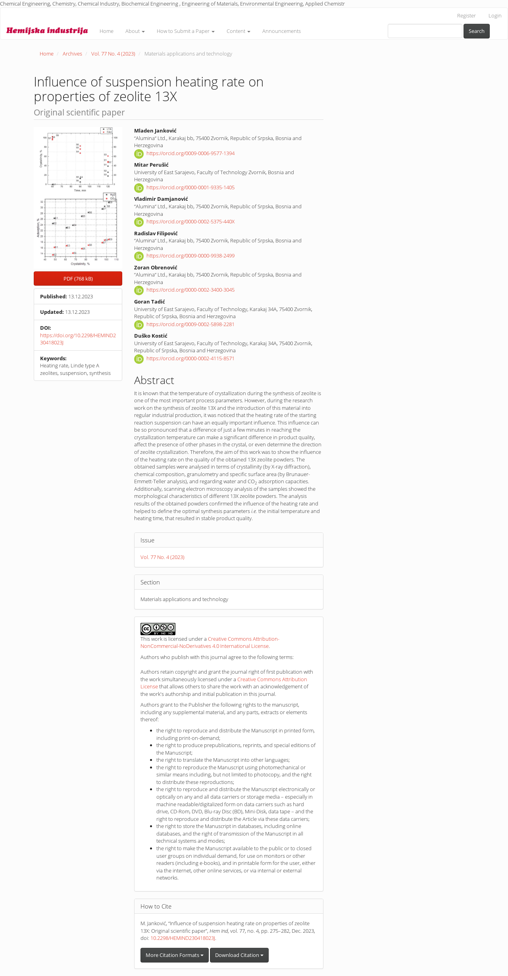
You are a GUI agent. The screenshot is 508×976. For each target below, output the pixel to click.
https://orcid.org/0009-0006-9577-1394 (190, 153)
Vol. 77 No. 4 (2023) (113, 53)
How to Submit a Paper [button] (186, 31)
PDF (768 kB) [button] (78, 278)
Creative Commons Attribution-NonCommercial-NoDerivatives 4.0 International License (209, 642)
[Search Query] (425, 31)
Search (477, 31)
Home (107, 31)
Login (495, 15)
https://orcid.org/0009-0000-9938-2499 (190, 255)
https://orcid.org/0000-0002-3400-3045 (190, 290)
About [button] (135, 31)
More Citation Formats (175, 955)
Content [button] (238, 31)
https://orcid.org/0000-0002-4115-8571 (190, 358)
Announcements (281, 31)
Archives (72, 53)
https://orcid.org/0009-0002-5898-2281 (190, 324)
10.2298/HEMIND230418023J (182, 937)
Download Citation (239, 955)
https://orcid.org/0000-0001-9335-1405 (190, 187)
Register (466, 15)
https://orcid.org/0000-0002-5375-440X (190, 221)
